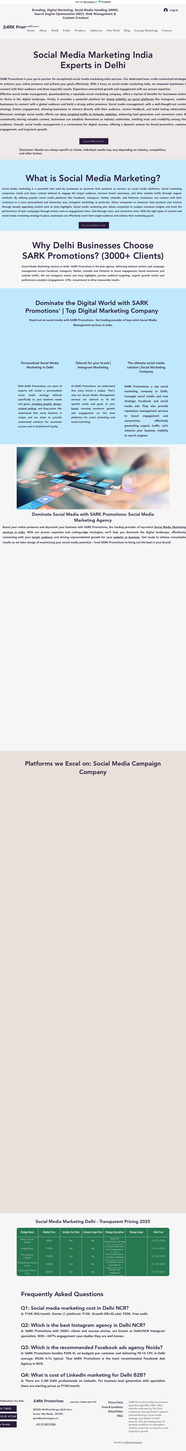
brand (74, 408)
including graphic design (46, 404)
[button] (80, 30)
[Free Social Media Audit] (94, 225)
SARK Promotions (133, 1442)
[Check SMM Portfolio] (93, 141)
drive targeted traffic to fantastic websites (88, 114)
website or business (126, 537)
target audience (42, 537)
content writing (27, 408)
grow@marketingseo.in (45, 1418)
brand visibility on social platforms (130, 99)
